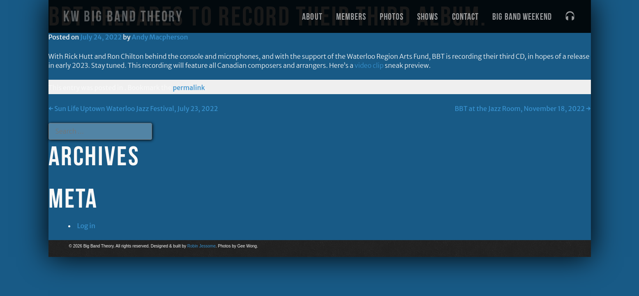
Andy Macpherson (160, 37)
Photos (392, 16)
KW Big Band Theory (123, 16)
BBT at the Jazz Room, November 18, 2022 (522, 108)
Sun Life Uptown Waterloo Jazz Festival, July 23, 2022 (133, 108)
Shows (427, 16)
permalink (189, 87)
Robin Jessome (201, 246)
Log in (86, 226)
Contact (465, 16)
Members (351, 16)
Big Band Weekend (522, 16)
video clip (369, 65)
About (312, 16)
